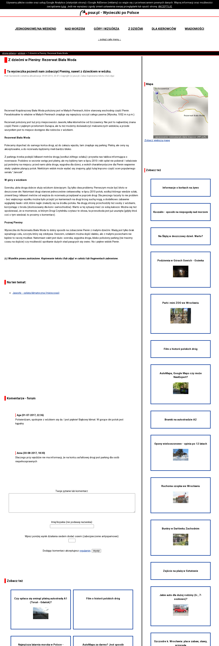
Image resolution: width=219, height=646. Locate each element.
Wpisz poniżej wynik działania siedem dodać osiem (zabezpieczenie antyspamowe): (72, 536)
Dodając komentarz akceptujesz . (67, 550)
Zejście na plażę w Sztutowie (180, 570)
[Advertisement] (73, 99)
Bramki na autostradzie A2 (181, 419)
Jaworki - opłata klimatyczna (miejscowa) (35, 292)
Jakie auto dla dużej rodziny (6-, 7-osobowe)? (180, 605)
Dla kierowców (164, 29)
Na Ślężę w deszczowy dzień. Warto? (180, 236)
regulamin (85, 550)
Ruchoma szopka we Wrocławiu (180, 494)
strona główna (9, 53)
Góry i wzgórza (106, 29)
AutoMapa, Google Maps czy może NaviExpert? (181, 383)
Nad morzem (75, 29)
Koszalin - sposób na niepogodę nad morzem (180, 212)
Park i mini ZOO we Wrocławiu (180, 312)
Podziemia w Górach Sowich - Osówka (180, 268)
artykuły (21, 53)
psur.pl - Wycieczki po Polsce (109, 12)
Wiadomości (194, 29)
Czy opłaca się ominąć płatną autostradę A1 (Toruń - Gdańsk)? (40, 608)
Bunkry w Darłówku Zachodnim (180, 536)
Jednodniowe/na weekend (35, 29)
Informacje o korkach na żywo (181, 187)
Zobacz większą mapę (157, 140)
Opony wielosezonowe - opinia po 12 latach (180, 451)
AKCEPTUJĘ (165, 6)
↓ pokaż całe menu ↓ (109, 39)
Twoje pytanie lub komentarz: (71, 491)
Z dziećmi (135, 29)
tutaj (63, 6)
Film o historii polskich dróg (103, 598)
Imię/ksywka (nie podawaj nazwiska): (72, 522)
